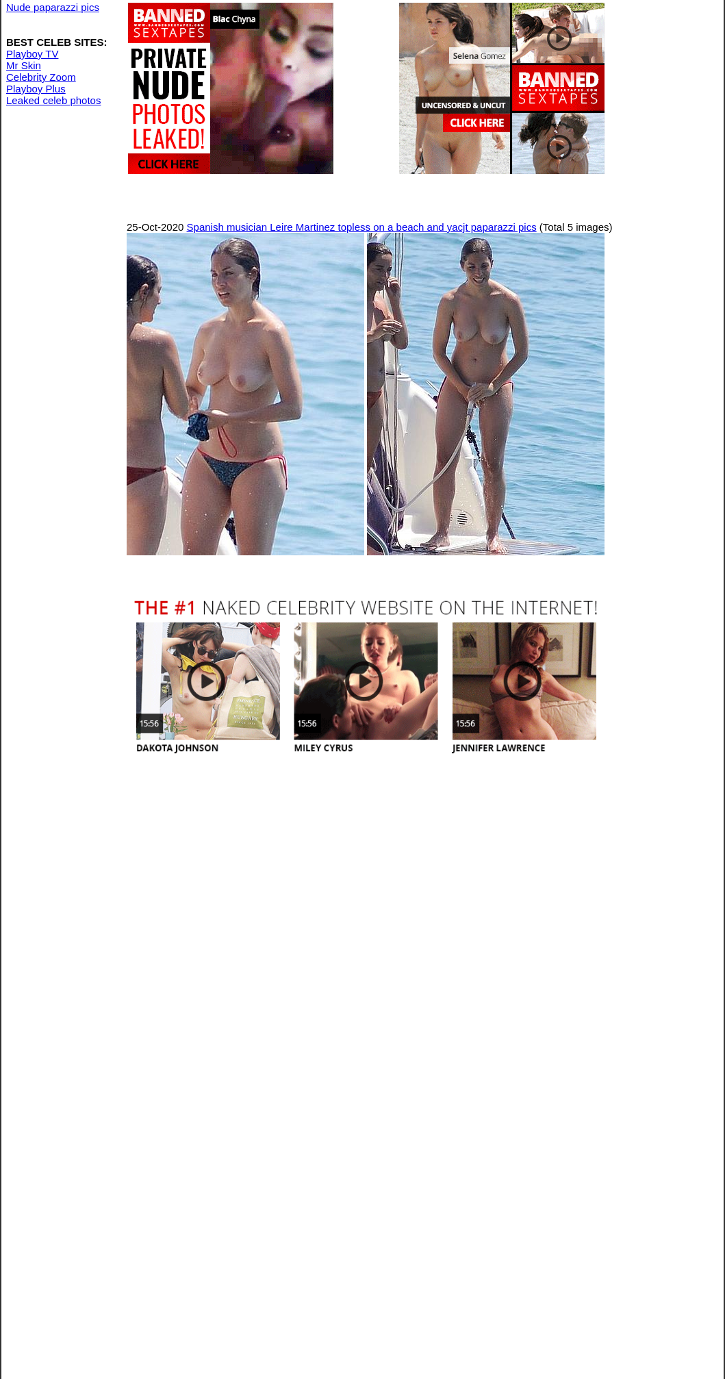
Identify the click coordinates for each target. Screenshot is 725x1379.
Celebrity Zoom (41, 77)
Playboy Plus (36, 88)
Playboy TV (32, 54)
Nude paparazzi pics (52, 7)
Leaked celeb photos (53, 100)
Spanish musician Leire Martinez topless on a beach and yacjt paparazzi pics (362, 227)
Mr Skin (23, 65)
